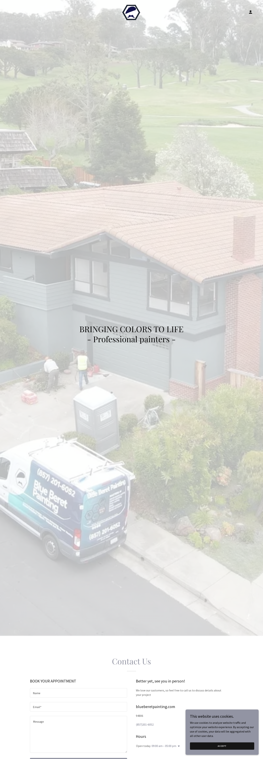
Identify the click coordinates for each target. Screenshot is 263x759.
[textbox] (78, 693)
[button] (250, 12)
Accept (222, 746)
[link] (131, 12)
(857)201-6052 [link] (145, 724)
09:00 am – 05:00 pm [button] (164, 746)
